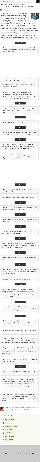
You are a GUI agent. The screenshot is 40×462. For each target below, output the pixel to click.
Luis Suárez (8, 423)
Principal (2, 4)
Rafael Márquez (9, 439)
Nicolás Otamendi (9, 419)
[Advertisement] (20, 65)
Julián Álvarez (8, 433)
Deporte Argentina (20, 4)
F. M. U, (5, 9)
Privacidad (35, 458)
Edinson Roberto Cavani (11, 426)
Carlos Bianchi (9, 429)
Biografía (7, 4)
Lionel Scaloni (18, 323)
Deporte (13, 4)
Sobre (39, 458)
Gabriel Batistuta (9, 436)
